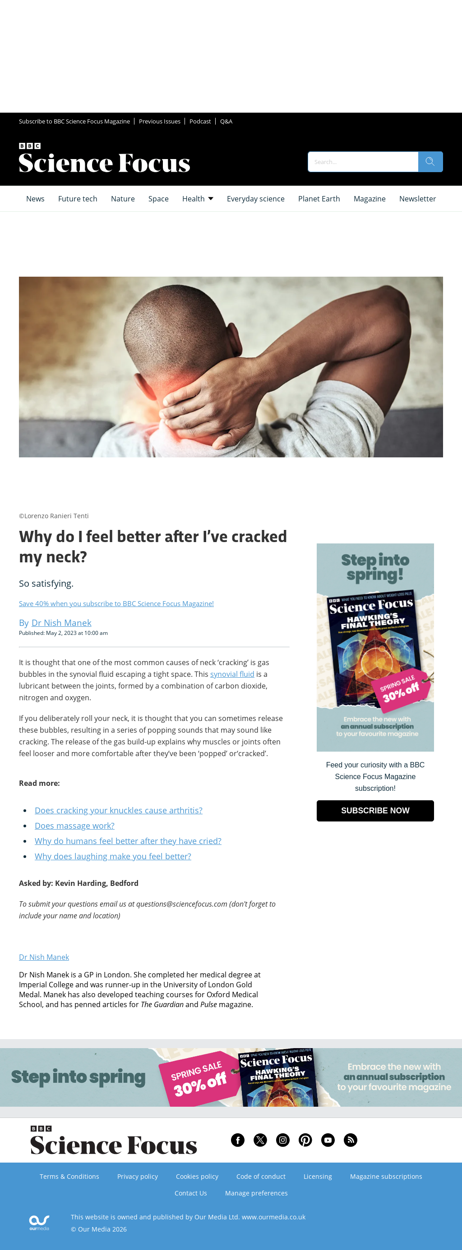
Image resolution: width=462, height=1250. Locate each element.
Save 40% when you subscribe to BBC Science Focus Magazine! (116, 603)
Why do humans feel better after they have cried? (128, 840)
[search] (430, 161)
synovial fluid (232, 674)
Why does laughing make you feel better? (113, 856)
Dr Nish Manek (44, 957)
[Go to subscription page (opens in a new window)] (375, 749)
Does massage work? (75, 825)
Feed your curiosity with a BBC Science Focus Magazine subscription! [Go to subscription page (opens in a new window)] (375, 776)
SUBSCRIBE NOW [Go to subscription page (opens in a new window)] (375, 810)
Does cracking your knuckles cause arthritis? (119, 810)
